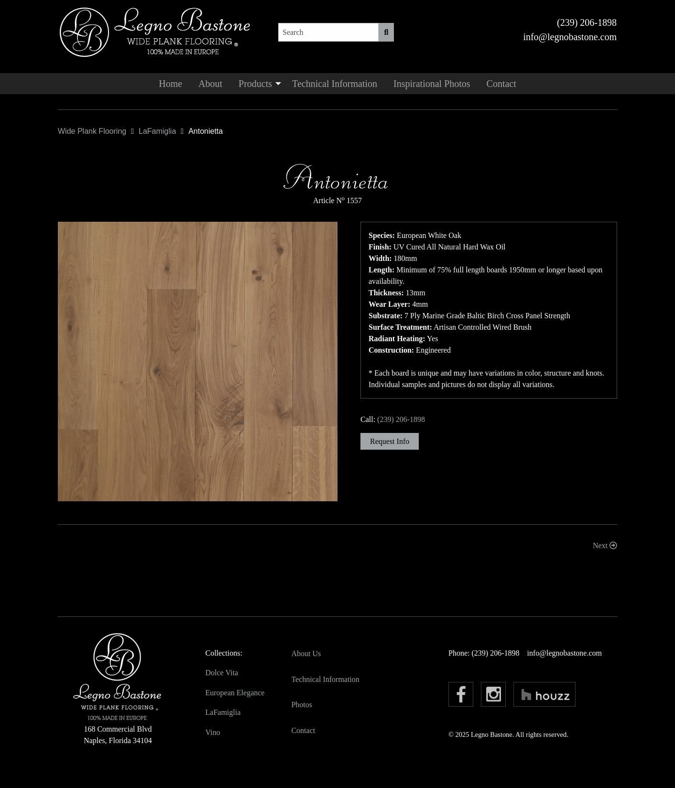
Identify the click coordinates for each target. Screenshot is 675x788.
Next (605, 545)
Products (255, 83)
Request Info (389, 441)
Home (170, 83)
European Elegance (235, 693)
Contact (501, 83)
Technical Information (334, 83)
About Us (306, 653)
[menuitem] (170, 83)
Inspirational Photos (431, 83)
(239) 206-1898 (587, 22)
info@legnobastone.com (570, 37)
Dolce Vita (222, 673)
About (210, 83)
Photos (301, 705)
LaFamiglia (223, 712)
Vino (213, 732)
